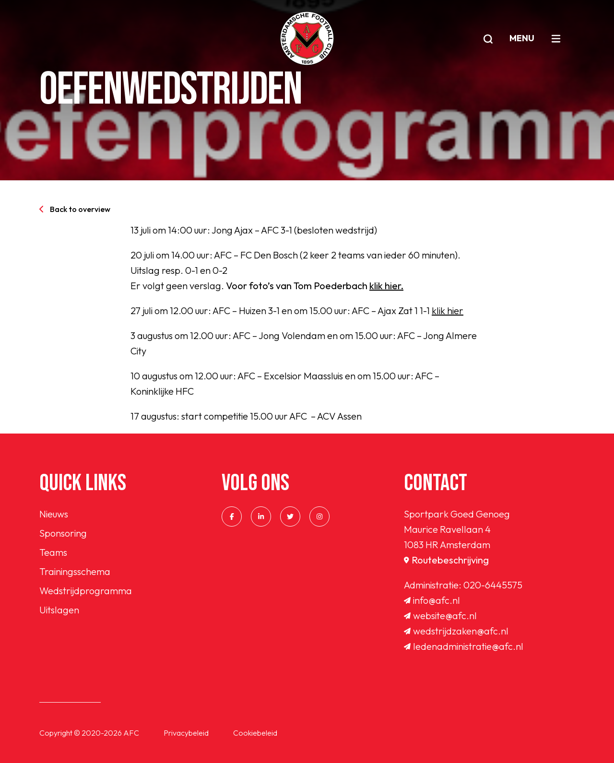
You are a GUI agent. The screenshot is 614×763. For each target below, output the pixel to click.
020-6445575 (492, 585)
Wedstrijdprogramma (85, 591)
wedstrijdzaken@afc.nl (456, 631)
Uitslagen (59, 610)
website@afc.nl (440, 616)
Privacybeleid (186, 733)
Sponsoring (63, 533)
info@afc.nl (432, 600)
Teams (53, 552)
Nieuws (53, 514)
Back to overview (74, 209)
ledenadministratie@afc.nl (463, 646)
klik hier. (386, 286)
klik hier (447, 311)
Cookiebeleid (255, 733)
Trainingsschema (74, 571)
